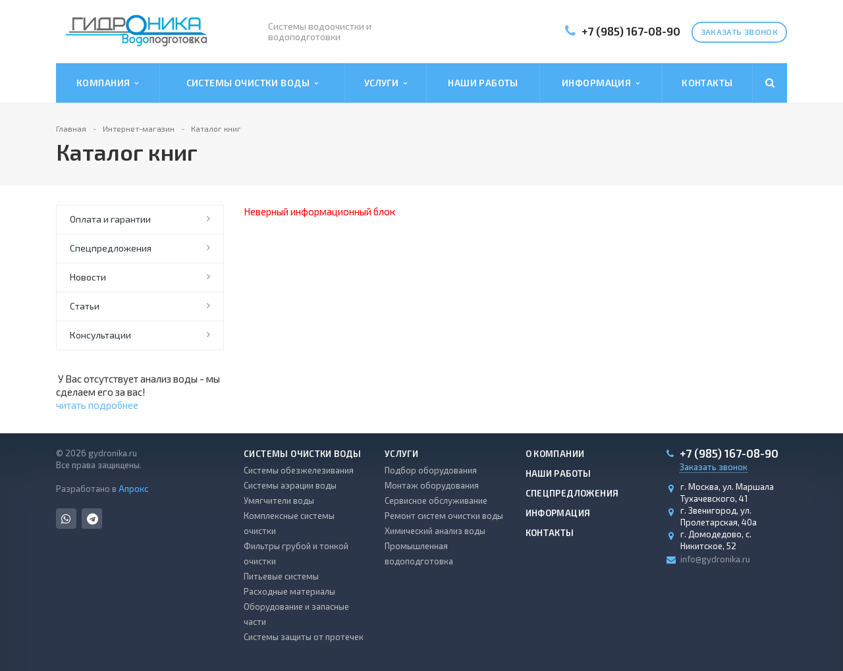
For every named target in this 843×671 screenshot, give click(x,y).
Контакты (707, 82)
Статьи (84, 305)
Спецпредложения (110, 248)
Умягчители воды (279, 500)
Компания (107, 83)
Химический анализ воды (435, 530)
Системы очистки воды (252, 83)
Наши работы (483, 82)
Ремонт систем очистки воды (444, 515)
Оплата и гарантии (110, 219)
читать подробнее (97, 405)
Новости (88, 276)
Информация (600, 83)
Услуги (386, 83)
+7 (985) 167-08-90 (631, 31)
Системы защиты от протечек (304, 636)
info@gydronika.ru (715, 559)
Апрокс (133, 488)
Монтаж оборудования (432, 485)
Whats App (66, 518)
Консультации (100, 334)
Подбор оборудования (431, 470)
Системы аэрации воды (290, 485)
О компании (555, 453)
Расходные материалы (289, 591)
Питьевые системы (281, 576)
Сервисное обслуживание (436, 500)
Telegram (92, 518)
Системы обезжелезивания (299, 470)
